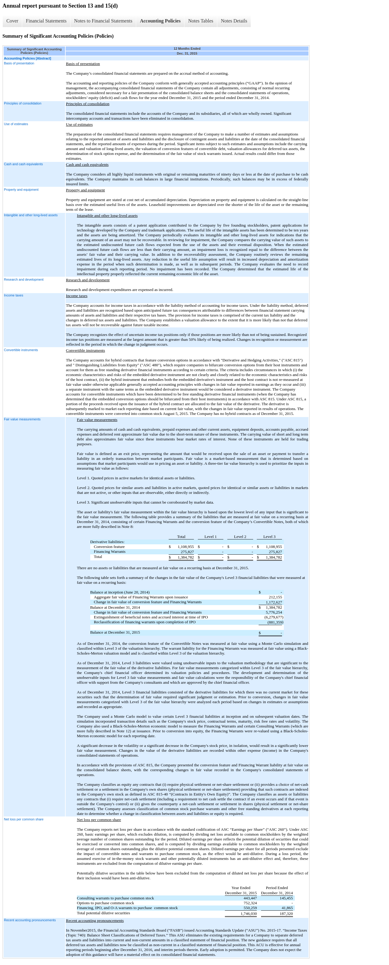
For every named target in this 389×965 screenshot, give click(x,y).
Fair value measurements (22, 419)
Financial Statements (46, 20)
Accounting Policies (160, 20)
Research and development (23, 279)
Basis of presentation (19, 63)
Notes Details (234, 20)
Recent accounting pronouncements (30, 920)
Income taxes (13, 295)
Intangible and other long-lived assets (31, 215)
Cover (12, 20)
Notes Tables (200, 20)
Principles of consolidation (22, 103)
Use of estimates (16, 124)
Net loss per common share (23, 819)
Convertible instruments (21, 350)
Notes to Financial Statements (103, 20)
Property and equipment (21, 189)
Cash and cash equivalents (23, 164)
